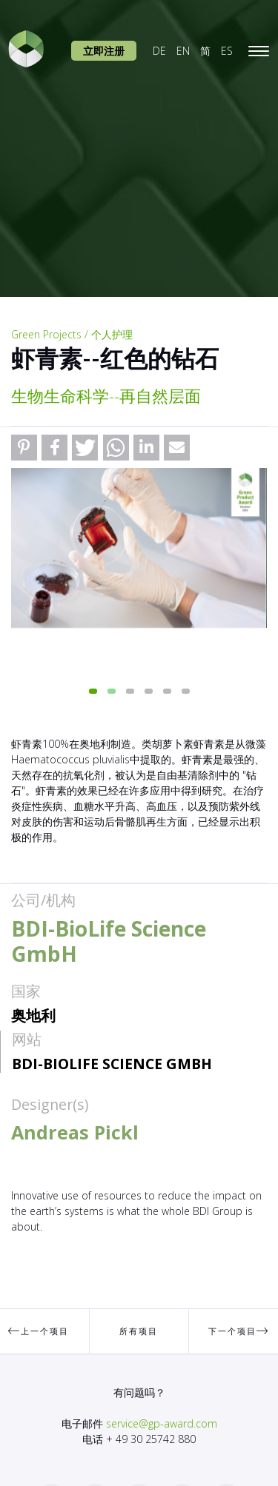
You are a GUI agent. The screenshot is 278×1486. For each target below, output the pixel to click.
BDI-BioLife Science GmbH (112, 1064)
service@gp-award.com (161, 1423)
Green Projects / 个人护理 (72, 334)
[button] (24, 448)
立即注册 (104, 51)
